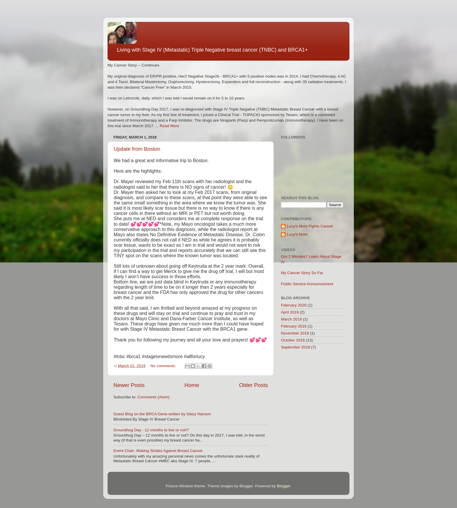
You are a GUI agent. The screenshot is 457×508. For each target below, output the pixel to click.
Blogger (283, 486)
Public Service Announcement (307, 284)
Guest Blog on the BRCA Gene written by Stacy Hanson (162, 414)
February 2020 (294, 305)
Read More (169, 126)
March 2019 (291, 319)
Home (191, 385)
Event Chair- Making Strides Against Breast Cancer (158, 451)
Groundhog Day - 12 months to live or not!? (151, 430)
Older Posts (253, 385)
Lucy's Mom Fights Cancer (310, 226)
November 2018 (295, 333)
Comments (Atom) (154, 397)
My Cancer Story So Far (302, 273)
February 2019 (294, 326)
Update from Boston (137, 149)
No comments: (163, 366)
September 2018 (295, 347)
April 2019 (290, 312)
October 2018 (293, 340)
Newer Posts (129, 385)
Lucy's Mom (297, 234)
